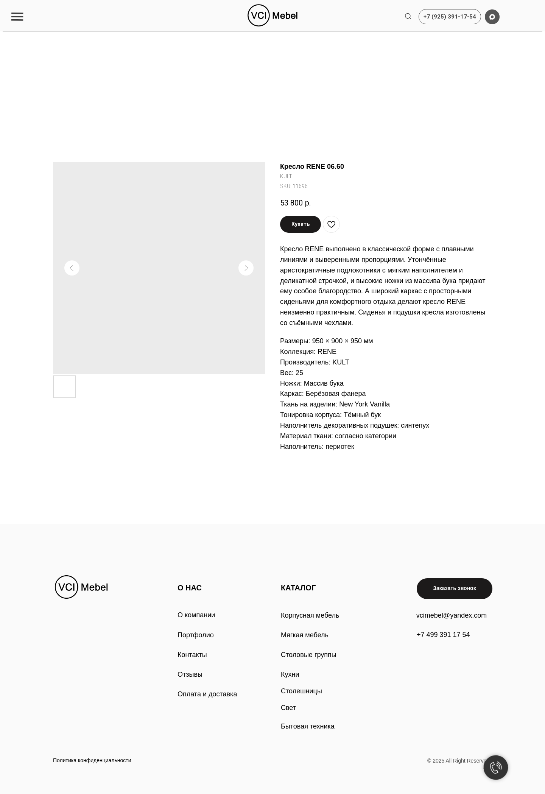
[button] (17, 16)
